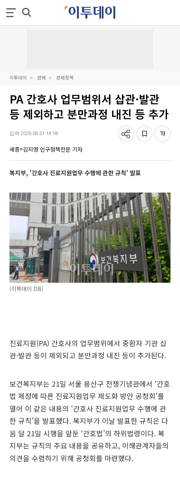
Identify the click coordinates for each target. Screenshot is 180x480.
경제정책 (64, 77)
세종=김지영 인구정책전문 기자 (45, 149)
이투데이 (18, 77)
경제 (41, 77)
